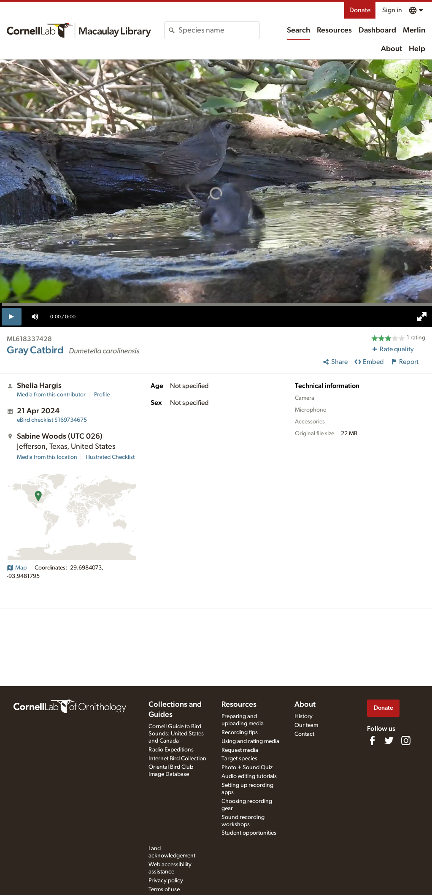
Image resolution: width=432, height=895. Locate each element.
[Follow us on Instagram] (406, 740)
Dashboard (377, 30)
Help (417, 49)
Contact (304, 734)
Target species (239, 759)
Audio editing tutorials (249, 776)
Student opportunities (248, 833)
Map (17, 568)
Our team (306, 725)
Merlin (414, 30)
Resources (334, 30)
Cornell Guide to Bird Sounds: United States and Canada (176, 734)
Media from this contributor (51, 395)
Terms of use (164, 889)
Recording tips (239, 732)
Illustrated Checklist (110, 457)
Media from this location (47, 457)
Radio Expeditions (171, 750)
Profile (102, 395)
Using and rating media (250, 741)
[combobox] (218, 30)
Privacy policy (165, 881)
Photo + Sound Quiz (247, 767)
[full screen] (421, 316)
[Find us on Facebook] (372, 740)
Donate (359, 10)
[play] (12, 316)
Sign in (392, 10)
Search (298, 30)
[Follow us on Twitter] (389, 740)
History (303, 716)
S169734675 (52, 420)
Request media (239, 750)
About (391, 49)
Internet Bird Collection (177, 759)
